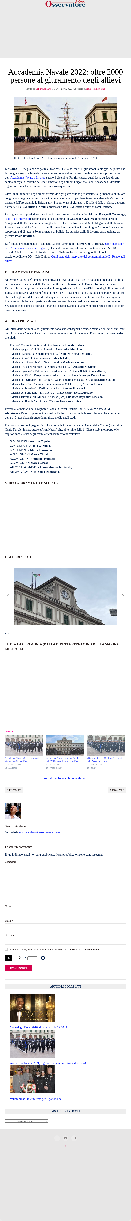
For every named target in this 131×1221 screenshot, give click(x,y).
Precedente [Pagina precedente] (14, 789)
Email (9, 920)
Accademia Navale (55, 778)
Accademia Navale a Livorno (27, 177)
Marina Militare (77, 778)
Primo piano (99, 88)
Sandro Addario (44, 88)
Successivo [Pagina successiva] (117, 789)
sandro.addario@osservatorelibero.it (40, 832)
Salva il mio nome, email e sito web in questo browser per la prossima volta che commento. (52, 949)
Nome (9, 906)
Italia (88, 88)
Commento (10, 861)
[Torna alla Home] (66, 4)
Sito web (9, 935)
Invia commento (18, 967)
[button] (126, 4)
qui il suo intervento (18, 218)
